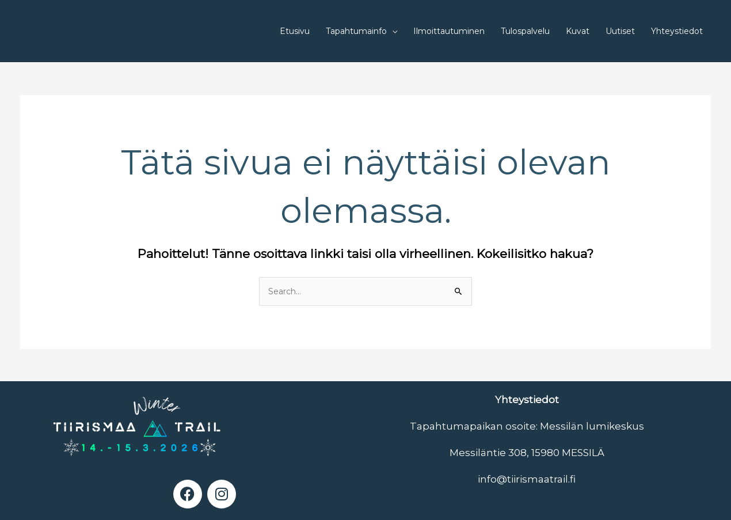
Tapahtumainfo (356, 31)
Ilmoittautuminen (449, 31)
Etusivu (295, 31)
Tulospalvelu (525, 31)
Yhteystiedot (677, 31)
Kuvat (577, 31)
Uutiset (620, 31)
